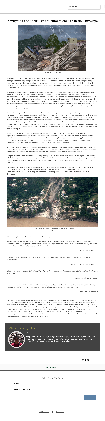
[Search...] (84, 7)
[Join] (90, 397)
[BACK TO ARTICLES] (52, 367)
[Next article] (85, 360)
